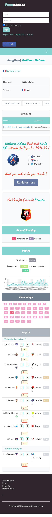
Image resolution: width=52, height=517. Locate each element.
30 (29, 317)
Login (11, 44)
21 (23, 313)
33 (47, 317)
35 (12, 321)
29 (23, 317)
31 (35, 317)
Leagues (5, 483)
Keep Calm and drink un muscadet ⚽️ (18, 127)
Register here (8, 35)
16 (41, 308)
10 (6, 308)
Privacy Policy (8, 489)
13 (23, 308)
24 (41, 313)
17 (47, 308)
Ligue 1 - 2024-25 (32, 103)
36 (17, 321)
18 (6, 313)
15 (35, 308)
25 (47, 313)
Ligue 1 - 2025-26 (11, 103)
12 (17, 308)
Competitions (8, 480)
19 (12, 313)
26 (6, 317)
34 (6, 321)
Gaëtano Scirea (13, 71)
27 (12, 317)
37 (23, 321)
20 (17, 313)
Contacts (6, 486)
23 (35, 313)
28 (17, 317)
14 (29, 308)
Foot (15, 4)
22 (29, 313)
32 (41, 317)
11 (12, 308)
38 (29, 321)
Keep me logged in (14, 25)
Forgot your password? (24, 35)
